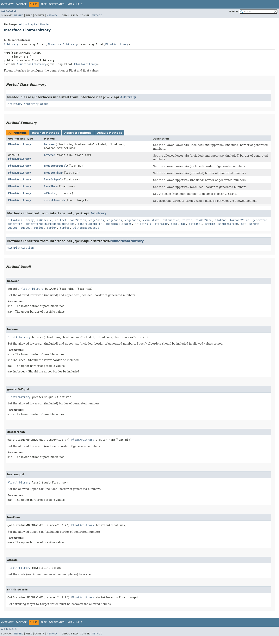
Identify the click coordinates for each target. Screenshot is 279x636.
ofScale (49, 193)
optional (195, 223)
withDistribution (21, 247)
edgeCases (96, 220)
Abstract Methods (77, 132)
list (174, 223)
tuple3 (39, 227)
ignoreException (90, 223)
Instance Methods (45, 132)
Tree (44, 4)
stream (254, 223)
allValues (15, 220)
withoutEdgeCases (86, 227)
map (183, 223)
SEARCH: (233, 11)
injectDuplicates (119, 223)
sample (210, 223)
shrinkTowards (54, 200)
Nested (18, 15)
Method (51, 15)
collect (60, 220)
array (30, 220)
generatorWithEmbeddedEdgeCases (50, 223)
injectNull (143, 223)
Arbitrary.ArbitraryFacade (28, 103)
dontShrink (78, 220)
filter (187, 220)
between (49, 144)
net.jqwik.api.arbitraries (33, 24)
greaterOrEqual (55, 165)
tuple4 (52, 227)
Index (70, 4)
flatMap (220, 220)
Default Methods (109, 132)
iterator (161, 223)
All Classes (8, 10)
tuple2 (25, 227)
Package (21, 4)
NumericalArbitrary (63, 44)
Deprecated (57, 4)
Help (79, 4)
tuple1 (12, 227)
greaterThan (53, 172)
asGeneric (44, 220)
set (243, 223)
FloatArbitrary (116, 44)
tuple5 (65, 227)
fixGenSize (203, 220)
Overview (7, 4)
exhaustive (151, 220)
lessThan (50, 186)
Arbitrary (11, 44)
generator (259, 220)
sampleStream (228, 223)
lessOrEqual (53, 179)
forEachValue (239, 220)
